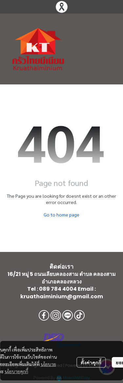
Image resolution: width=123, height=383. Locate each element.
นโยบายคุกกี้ (16, 371)
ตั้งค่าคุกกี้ (91, 362)
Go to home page (61, 214)
